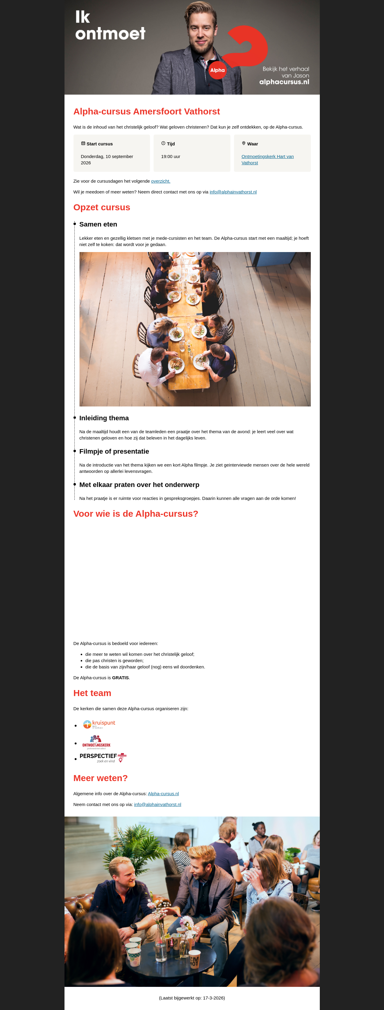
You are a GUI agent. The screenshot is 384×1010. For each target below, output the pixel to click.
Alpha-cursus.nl (163, 793)
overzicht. (160, 181)
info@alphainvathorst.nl (233, 191)
